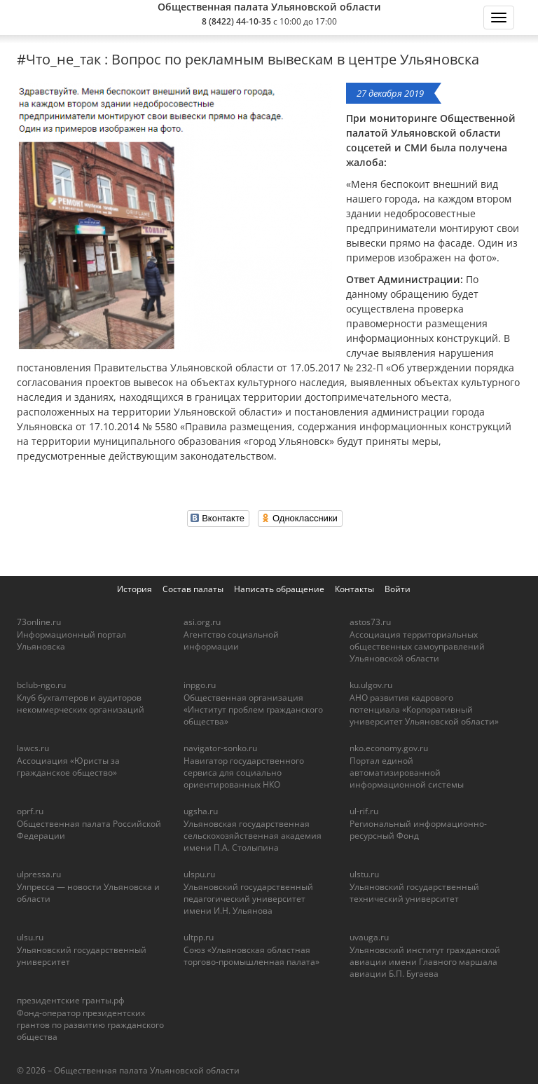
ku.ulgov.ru (371, 685)
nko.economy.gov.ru (389, 748)
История (134, 589)
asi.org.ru (202, 622)
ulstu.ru (364, 874)
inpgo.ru (200, 685)
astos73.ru (370, 622)
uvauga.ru (369, 937)
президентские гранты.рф (71, 1000)
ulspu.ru (199, 874)
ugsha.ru (201, 811)
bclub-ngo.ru (41, 685)
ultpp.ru (199, 937)
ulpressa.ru (39, 874)
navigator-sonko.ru (220, 748)
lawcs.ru (33, 748)
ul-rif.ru (364, 811)
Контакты (354, 589)
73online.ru (39, 622)
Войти (398, 589)
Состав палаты (193, 589)
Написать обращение (279, 589)
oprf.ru (30, 811)
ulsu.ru (30, 937)
